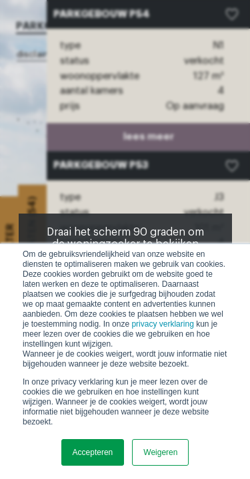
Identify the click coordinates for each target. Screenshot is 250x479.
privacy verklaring (162, 324)
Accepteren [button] (93, 452)
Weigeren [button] (160, 452)
